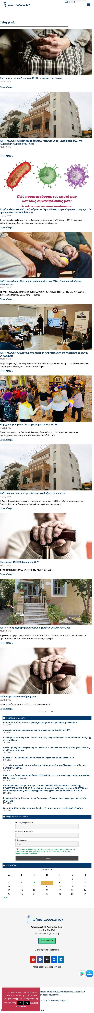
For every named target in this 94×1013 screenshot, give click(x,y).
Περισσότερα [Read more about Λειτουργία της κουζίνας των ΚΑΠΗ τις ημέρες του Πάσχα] (6, 87)
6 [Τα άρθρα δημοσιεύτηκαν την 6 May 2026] (34, 882)
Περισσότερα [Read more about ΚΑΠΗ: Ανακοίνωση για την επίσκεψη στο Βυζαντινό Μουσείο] (6, 508)
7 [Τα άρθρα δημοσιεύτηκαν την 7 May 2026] (47, 882)
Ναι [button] (20, 1003)
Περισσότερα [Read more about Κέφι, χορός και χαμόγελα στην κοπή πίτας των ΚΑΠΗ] (6, 439)
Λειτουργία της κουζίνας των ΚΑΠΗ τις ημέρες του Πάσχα (31, 78)
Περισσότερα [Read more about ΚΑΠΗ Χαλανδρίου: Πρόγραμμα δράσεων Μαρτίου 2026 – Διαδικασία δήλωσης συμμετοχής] (6, 299)
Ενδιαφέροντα (21, 840)
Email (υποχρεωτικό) (24, 831)
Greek (70, 2)
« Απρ (5, 897)
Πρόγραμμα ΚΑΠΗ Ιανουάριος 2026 (18, 696)
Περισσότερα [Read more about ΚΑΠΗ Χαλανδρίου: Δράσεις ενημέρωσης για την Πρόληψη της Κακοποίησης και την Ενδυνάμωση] (6, 371)
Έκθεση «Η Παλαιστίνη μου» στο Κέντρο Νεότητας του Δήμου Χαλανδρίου (38, 758)
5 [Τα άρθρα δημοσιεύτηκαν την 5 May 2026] (21, 882)
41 (52, 712)
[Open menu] (89, 4)
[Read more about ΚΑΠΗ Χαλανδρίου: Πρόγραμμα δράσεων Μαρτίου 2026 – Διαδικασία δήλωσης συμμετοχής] (46, 255)
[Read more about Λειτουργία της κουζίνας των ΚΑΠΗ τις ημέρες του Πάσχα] (46, 52)
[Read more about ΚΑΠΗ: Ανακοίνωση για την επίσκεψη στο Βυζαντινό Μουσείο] (46, 467)
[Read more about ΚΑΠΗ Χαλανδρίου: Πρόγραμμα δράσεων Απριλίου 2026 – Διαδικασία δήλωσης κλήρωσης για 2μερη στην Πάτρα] (46, 115)
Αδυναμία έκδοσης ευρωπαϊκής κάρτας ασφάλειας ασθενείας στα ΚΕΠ (36, 730)
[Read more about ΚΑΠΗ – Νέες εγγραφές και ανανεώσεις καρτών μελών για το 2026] (46, 602)
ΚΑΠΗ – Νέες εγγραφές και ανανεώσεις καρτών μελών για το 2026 (35, 627)
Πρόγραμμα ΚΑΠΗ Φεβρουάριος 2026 (19, 562)
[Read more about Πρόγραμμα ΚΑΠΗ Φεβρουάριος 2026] (46, 536)
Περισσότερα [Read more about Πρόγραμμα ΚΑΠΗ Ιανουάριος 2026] (6, 708)
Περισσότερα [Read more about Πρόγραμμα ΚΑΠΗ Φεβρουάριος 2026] (6, 574)
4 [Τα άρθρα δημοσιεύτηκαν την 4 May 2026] (8, 882)
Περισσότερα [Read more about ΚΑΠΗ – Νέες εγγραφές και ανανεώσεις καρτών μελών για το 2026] (6, 643)
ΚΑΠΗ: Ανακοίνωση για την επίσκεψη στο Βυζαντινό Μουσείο (32, 493)
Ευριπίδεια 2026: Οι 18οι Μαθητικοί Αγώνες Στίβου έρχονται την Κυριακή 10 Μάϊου (43, 808)
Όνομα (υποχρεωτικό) (24, 823)
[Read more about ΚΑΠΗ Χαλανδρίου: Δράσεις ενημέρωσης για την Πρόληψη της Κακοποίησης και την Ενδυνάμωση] (46, 327)
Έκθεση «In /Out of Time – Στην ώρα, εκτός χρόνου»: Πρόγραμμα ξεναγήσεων (40, 722)
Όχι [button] (27, 1003)
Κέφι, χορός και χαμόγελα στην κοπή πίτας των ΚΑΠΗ (28, 424)
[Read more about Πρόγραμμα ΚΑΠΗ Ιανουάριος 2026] (46, 671)
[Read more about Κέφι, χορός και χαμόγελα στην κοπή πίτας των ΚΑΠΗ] (46, 398)
